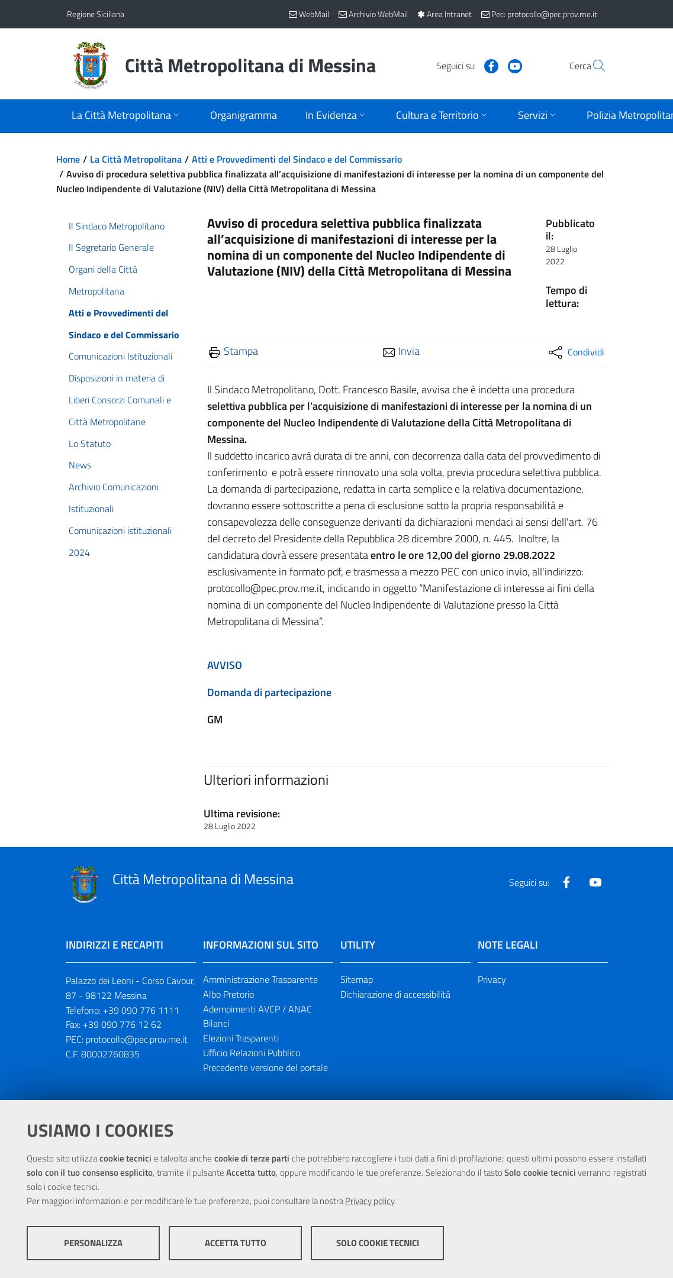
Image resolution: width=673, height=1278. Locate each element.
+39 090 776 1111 (141, 1010)
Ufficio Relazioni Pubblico (251, 1053)
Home (68, 159)
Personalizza (93, 1243)
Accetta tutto (235, 1243)
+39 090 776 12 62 (122, 1024)
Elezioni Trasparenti (241, 1038)
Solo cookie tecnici (377, 1243)
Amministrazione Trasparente (260, 979)
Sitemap (356, 979)
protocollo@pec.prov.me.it (137, 1039)
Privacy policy (369, 1201)
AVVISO (224, 665)
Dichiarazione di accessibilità (395, 994)
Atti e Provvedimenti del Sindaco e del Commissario (297, 159)
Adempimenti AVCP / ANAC (257, 1009)
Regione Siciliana (95, 14)
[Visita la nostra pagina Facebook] (464, 65)
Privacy (492, 979)
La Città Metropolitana (136, 159)
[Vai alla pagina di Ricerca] (592, 65)
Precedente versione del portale (265, 1067)
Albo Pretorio (228, 994)
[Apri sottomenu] (126, 116)
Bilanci (216, 1023)
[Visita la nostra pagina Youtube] (488, 65)
